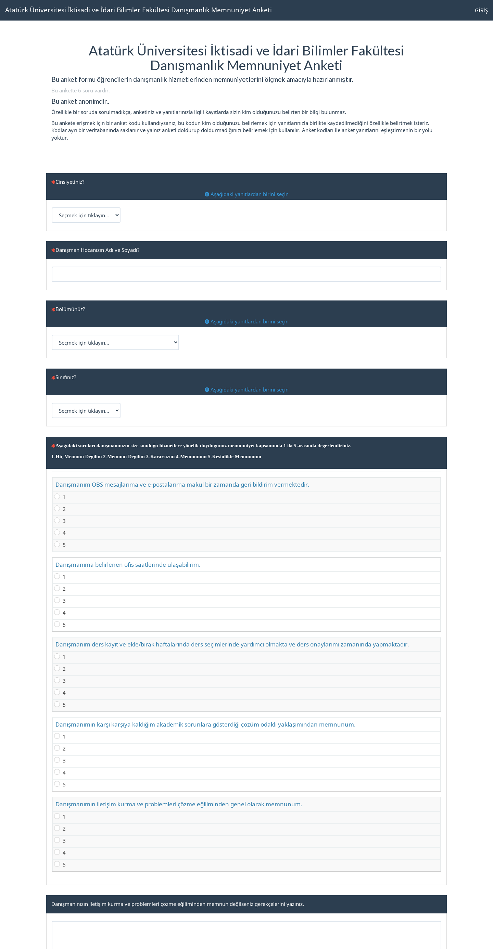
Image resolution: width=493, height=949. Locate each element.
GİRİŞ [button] (481, 10)
